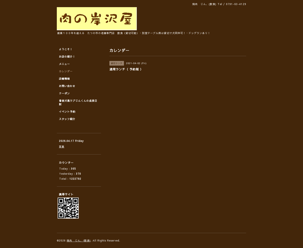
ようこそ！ (66, 49)
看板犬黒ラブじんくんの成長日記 (78, 102)
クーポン (64, 93)
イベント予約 (67, 111)
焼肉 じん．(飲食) (79, 240)
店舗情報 (64, 78)
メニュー (64, 64)
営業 (61, 146)
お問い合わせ (67, 86)
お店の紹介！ (67, 56)
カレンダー (66, 71)
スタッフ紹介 (67, 119)
